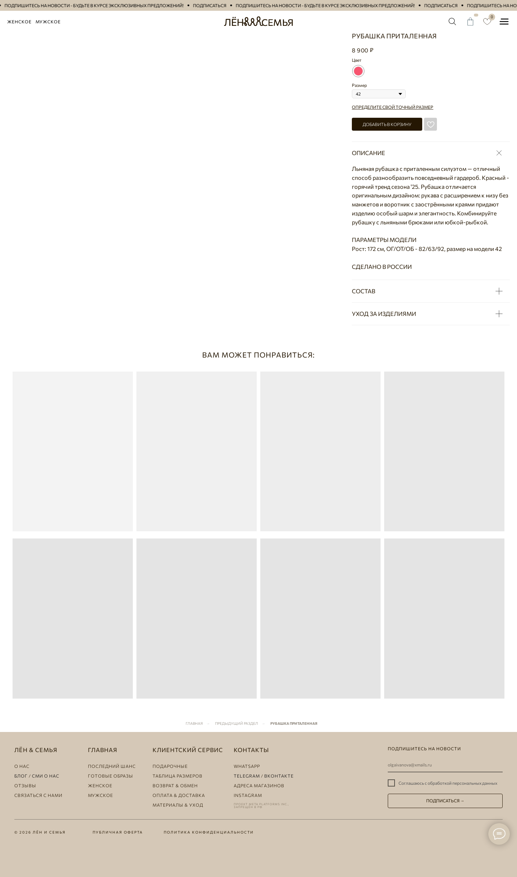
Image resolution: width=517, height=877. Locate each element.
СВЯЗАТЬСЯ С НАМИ (38, 795)
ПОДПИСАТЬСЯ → (445, 800)
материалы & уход (178, 804)
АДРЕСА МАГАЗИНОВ (259, 785)
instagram (248, 795)
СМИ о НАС (45, 775)
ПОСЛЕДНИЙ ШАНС (112, 766)
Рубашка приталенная (293, 723)
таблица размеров (177, 775)
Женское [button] (19, 21)
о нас (21, 766)
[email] (445, 765)
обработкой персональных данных (462, 782)
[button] (100, 5)
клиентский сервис (188, 749)
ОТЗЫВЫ (25, 785)
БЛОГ (21, 775)
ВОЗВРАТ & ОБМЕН (175, 785)
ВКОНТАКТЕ (279, 775)
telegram (247, 775)
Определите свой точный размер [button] (392, 106)
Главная (194, 723)
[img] (452, 21)
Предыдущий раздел (236, 723)
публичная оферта (118, 832)
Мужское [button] (48, 21)
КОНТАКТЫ (251, 749)
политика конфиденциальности (209, 832)
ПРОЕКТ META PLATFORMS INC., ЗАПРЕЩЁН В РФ (261, 805)
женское (100, 785)
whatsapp (247, 766)
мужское (100, 795)
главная (102, 749)
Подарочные (170, 766)
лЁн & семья (35, 749)
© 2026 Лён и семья (40, 832)
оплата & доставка (179, 795)
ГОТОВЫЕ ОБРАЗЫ (110, 775)
